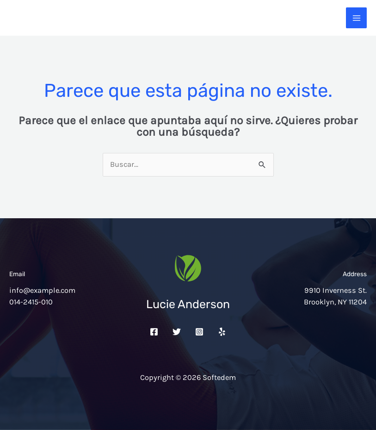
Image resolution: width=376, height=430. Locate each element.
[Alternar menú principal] (356, 17)
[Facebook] (154, 332)
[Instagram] (199, 332)
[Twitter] (177, 332)
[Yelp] (222, 332)
